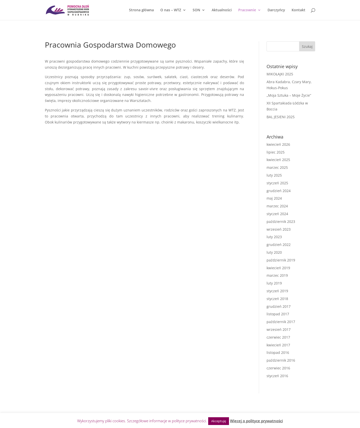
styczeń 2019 (277, 291)
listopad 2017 (278, 314)
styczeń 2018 (277, 298)
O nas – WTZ (170, 10)
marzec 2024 (277, 206)
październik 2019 (281, 260)
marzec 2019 (277, 275)
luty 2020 (274, 252)
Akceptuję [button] (218, 421)
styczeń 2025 (277, 183)
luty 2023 (274, 236)
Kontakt (298, 10)
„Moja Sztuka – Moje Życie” (289, 95)
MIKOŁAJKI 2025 (280, 74)
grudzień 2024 (279, 190)
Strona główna (141, 10)
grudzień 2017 (279, 306)
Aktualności (222, 10)
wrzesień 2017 (279, 329)
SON (196, 10)
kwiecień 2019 (278, 267)
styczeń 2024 (277, 213)
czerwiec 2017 (278, 337)
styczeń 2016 (277, 375)
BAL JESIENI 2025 (281, 116)
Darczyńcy (276, 10)
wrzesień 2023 (279, 229)
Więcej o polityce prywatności (256, 420)
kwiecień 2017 (278, 345)
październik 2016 (281, 360)
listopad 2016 (278, 352)
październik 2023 (281, 221)
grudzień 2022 (279, 244)
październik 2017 (281, 321)
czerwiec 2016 (278, 368)
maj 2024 (274, 198)
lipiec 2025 (276, 152)
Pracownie (247, 10)
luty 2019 (274, 283)
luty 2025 (274, 175)
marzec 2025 (277, 167)
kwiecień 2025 (278, 159)
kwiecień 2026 (278, 144)
